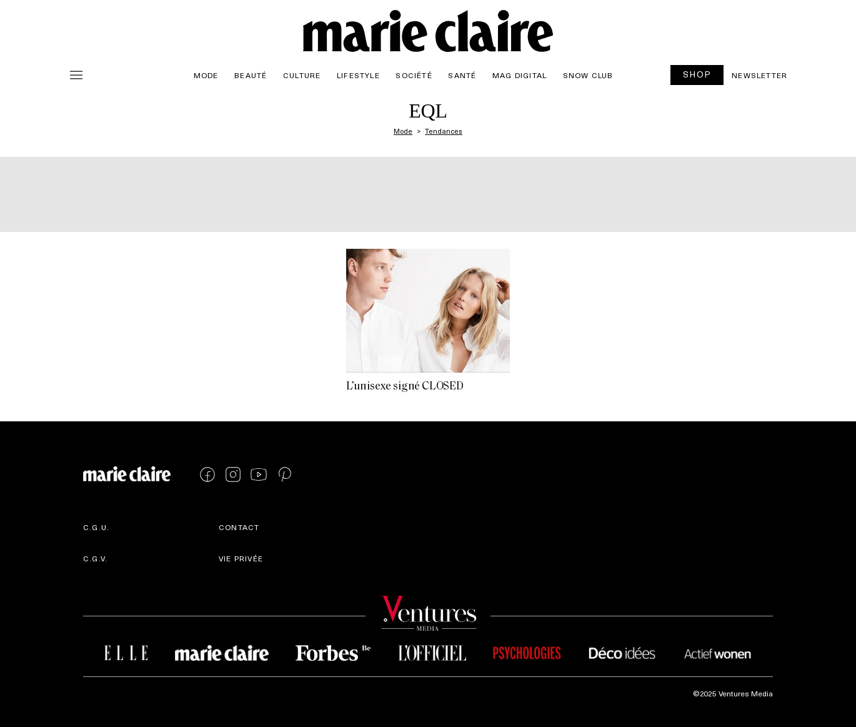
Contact (239, 527)
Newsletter (759, 75)
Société (414, 75)
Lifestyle (358, 75)
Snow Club (588, 75)
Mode (206, 75)
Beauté (250, 75)
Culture (302, 75)
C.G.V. (95, 558)
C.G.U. (96, 527)
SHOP (697, 74)
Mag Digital (519, 75)
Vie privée (241, 558)
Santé (462, 75)
